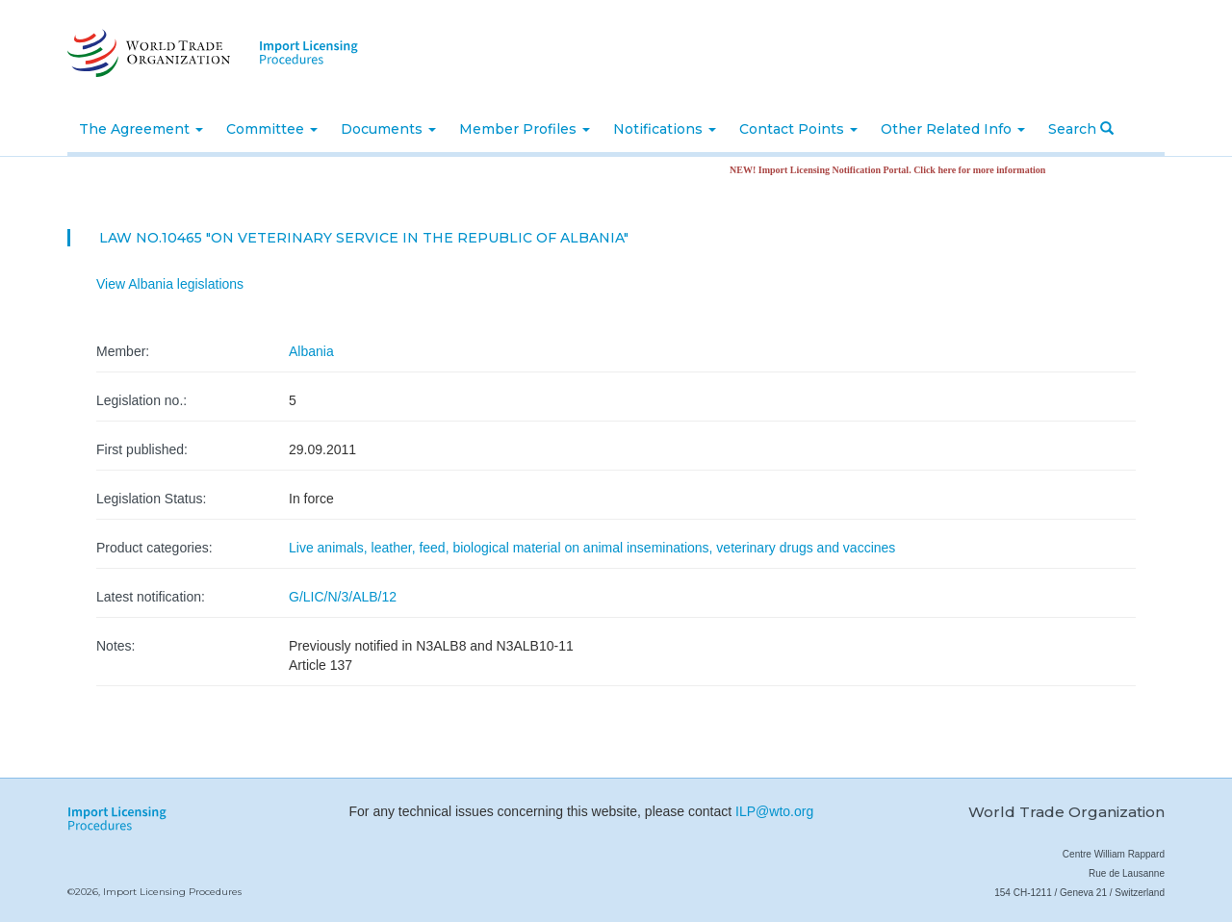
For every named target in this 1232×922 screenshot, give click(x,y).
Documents (388, 129)
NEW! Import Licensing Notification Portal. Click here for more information (893, 170)
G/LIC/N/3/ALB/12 (343, 596)
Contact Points (798, 129)
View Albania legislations (170, 284)
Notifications (664, 129)
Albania (311, 351)
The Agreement (141, 129)
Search (1081, 129)
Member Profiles (524, 129)
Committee (272, 129)
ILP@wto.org (774, 811)
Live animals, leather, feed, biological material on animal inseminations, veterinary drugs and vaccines (592, 547)
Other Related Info (953, 129)
